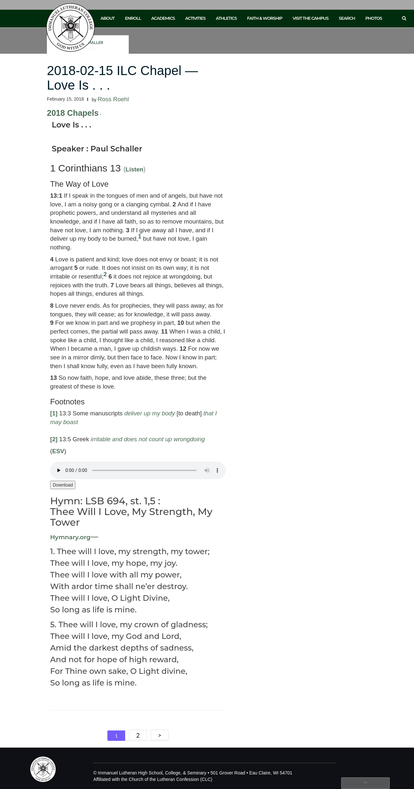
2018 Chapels (73, 112)
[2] (54, 439)
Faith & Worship (264, 18)
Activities (195, 18)
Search (347, 18)
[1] (54, 413)
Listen (134, 169)
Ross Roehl (113, 99)
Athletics (226, 18)
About (108, 18)
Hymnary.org (70, 537)
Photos (373, 18)
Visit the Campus (311, 18)
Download (63, 485)
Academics (163, 18)
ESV (58, 451)
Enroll (133, 18)
